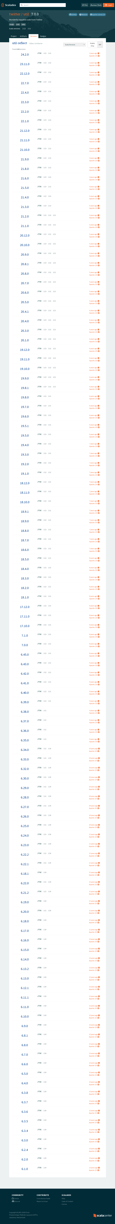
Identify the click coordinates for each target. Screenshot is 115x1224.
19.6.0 (25, 416)
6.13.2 (25, 969)
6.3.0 (25, 1140)
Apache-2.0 (94, 56)
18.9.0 (25, 521)
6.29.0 (25, 788)
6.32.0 (25, 769)
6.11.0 (25, 1007)
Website (83, 15)
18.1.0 (25, 597)
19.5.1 (25, 426)
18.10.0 (24, 502)
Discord (16, 1201)
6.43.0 (25, 664)
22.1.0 (25, 121)
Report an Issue (42, 1201)
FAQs (63, 1198)
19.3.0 (25, 454)
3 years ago (94, 72)
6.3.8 (25, 1093)
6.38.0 (25, 712)
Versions (33, 36)
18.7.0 (25, 540)
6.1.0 (25, 1169)
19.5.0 (25, 435)
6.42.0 (25, 674)
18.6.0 (25, 550)
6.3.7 (25, 1102)
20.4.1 (25, 312)
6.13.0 (25, 978)
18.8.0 (25, 531)
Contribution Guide (43, 1198)
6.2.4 (25, 1150)
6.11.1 (25, 997)
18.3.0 (25, 578)
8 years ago (94, 558)
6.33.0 (25, 759)
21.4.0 (25, 197)
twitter (14, 14)
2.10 (49, 748)
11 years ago (94, 834)
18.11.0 (24, 492)
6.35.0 (25, 740)
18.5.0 (25, 559)
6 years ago (94, 310)
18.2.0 (25, 588)
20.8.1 (25, 264)
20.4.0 (25, 321)
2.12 (24, 28)
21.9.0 (25, 159)
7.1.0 (25, 635)
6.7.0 (25, 1054)
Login (108, 5)
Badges (43, 36)
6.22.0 (25, 883)
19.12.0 (24, 350)
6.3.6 (25, 1112)
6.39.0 (25, 702)
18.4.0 (25, 569)
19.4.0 (25, 445)
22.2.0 (25, 111)
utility (23, 24)
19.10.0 (24, 369)
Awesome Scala (95, 5)
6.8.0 (25, 1045)
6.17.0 (25, 931)
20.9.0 (25, 254)
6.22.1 (25, 864)
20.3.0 (25, 331)
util (26, 14)
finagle (12, 24)
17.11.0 (24, 616)
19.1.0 (25, 473)
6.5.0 (25, 1074)
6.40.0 (25, 693)
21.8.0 (25, 169)
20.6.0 (25, 292)
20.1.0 (25, 340)
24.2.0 (25, 54)
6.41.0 (25, 683)
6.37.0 (25, 721)
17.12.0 (24, 607)
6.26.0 (25, 816)
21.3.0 (25, 207)
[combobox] (74, 45)
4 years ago (94, 91)
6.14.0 (25, 959)
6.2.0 (25, 1159)
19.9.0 (25, 378)
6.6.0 (25, 1064)
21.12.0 (24, 131)
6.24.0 (25, 835)
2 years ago (94, 53)
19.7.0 (25, 407)
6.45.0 (25, 654)
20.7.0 (25, 283)
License (64, 1204)
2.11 (29, 28)
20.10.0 (24, 245)
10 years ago (94, 748)
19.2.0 (25, 464)
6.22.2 (25, 854)
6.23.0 (25, 845)
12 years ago (94, 939)
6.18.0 (25, 921)
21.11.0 (24, 140)
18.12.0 (24, 483)
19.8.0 (25, 397)
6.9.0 (25, 1026)
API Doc (85, 5)
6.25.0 (25, 826)
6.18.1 (25, 874)
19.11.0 (24, 359)
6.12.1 (25, 988)
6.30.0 (25, 778)
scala (17, 24)
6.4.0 (25, 1083)
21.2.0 (25, 216)
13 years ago (94, 1139)
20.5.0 (25, 302)
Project (13, 36)
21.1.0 (25, 226)
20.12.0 (24, 235)
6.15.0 (25, 950)
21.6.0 (25, 178)
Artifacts (23, 36)
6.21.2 (25, 893)
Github (15, 1198)
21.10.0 (24, 150)
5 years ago (94, 196)
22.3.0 (25, 102)
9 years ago (94, 663)
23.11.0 (24, 64)
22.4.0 (25, 92)
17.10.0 (24, 626)
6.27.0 (25, 807)
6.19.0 (25, 902)
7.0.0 (25, 645)
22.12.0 (24, 73)
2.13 (45, 53)
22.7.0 (25, 83)
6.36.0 (25, 731)
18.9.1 (25, 512)
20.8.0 (25, 273)
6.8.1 (25, 1035)
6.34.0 (25, 750)
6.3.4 (25, 1131)
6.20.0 (25, 912)
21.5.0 (25, 188)
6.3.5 (25, 1121)
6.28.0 (25, 797)
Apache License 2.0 (97, 15)
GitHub (72, 15)
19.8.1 (25, 388)
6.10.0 (25, 1016)
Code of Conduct (67, 1201)
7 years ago (94, 444)
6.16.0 (25, 940)
